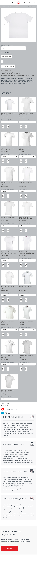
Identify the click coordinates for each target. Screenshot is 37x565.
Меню (2, 2)
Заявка (9, 548)
